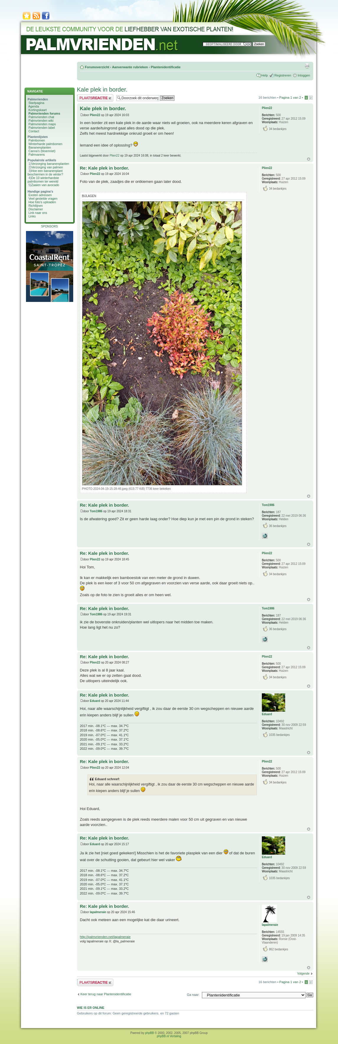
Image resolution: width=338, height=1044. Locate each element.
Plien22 (95, 115)
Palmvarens (36, 154)
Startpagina (36, 103)
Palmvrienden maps (42, 124)
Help (264, 75)
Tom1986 (96, 511)
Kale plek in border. (102, 89)
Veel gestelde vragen (42, 198)
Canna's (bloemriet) (41, 151)
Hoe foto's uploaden (42, 202)
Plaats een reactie (95, 98)
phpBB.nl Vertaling (169, 1036)
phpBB (149, 1033)
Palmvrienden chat (41, 117)
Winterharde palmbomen (45, 144)
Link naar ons (37, 212)
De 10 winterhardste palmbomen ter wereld (43, 179)
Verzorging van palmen (47, 167)
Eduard (95, 700)
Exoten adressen (40, 195)
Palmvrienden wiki (40, 120)
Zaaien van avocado (45, 185)
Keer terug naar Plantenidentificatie (106, 994)
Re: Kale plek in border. (104, 167)
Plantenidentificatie (166, 67)
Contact (33, 131)
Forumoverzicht (97, 67)
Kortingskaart (37, 110)
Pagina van (290, 97)
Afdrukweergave (307, 66)
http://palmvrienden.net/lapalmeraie (105, 937)
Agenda (33, 106)
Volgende (303, 973)
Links (32, 216)
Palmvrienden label (41, 127)
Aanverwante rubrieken (130, 67)
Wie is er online (90, 1007)
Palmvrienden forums (44, 113)
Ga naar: (193, 994)
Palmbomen (36, 140)
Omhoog (308, 159)
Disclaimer (35, 209)
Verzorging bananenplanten (50, 163)
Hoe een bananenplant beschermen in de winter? (45, 172)
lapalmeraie (98, 912)
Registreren (282, 75)
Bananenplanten (39, 147)
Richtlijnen (35, 205)
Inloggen (304, 75)
